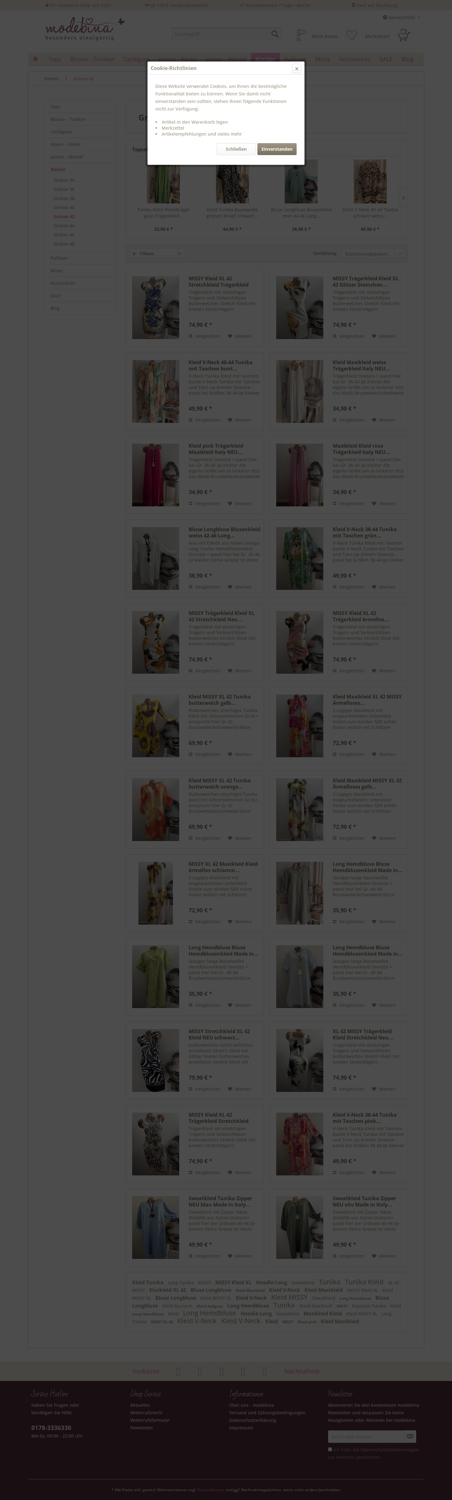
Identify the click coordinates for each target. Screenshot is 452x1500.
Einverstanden (277, 149)
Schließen (236, 149)
